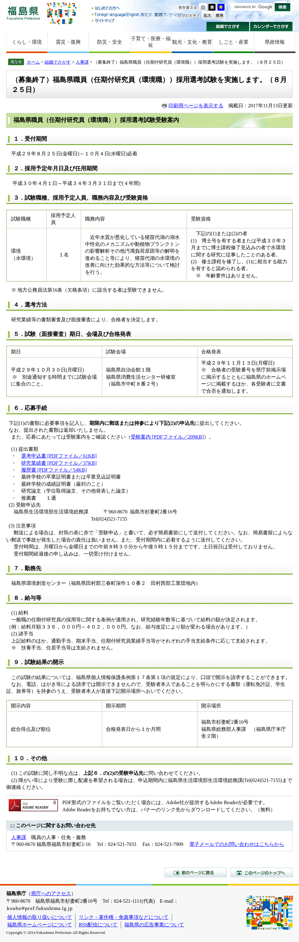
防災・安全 (109, 42)
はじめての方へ (138, 9)
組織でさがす (227, 26)
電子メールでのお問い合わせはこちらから (236, 844)
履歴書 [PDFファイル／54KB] (54, 470)
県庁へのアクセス (51, 893)
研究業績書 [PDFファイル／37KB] (59, 463)
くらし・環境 (27, 42)
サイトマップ (138, 20)
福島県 (23, 13)
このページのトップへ (261, 872)
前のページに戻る (195, 872)
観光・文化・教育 (192, 42)
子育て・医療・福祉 (151, 42)
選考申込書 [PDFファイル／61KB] (59, 456)
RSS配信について (98, 924)
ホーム (33, 62)
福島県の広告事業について (154, 924)
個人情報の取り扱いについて (39, 917)
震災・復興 (68, 42)
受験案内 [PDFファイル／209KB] (167, 436)
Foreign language (138, 14)
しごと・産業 (234, 42)
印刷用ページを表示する (195, 105)
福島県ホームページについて (39, 924)
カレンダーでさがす (271, 26)
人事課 (82, 62)
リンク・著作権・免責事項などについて (123, 917)
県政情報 (275, 42)
